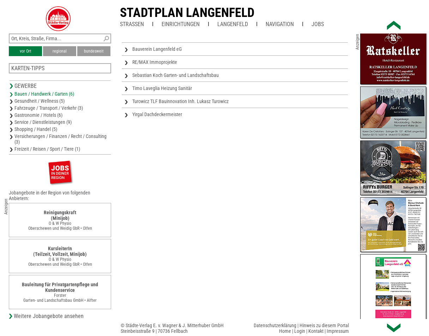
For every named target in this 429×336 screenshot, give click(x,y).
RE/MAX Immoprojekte (154, 62)
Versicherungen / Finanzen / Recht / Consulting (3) (60, 139)
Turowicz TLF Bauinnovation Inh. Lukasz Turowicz (180, 101)
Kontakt (316, 331)
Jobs (318, 24)
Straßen (132, 24)
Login (299, 331)
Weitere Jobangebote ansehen (49, 316)
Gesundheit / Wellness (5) (39, 101)
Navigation (280, 24)
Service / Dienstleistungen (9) (43, 122)
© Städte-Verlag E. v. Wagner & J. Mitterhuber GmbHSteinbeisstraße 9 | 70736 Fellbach (172, 328)
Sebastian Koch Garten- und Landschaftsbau (175, 75)
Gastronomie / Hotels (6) (38, 115)
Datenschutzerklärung (275, 325)
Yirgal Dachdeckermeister (157, 114)
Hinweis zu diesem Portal (324, 325)
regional (60, 51)
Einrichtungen (181, 24)
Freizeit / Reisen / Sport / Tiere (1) (47, 149)
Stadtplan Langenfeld (187, 12)
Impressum (338, 331)
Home (285, 331)
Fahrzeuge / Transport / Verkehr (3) (48, 108)
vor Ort (25, 51)
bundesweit (94, 51)
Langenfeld (232, 24)
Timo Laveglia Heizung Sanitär (162, 88)
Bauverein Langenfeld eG (157, 49)
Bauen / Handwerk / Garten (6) (44, 94)
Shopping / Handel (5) (35, 129)
